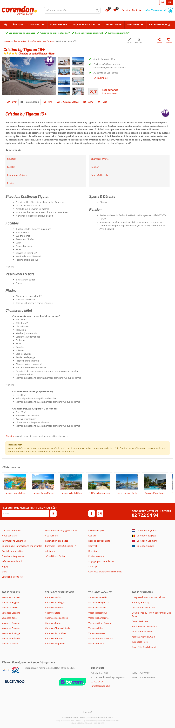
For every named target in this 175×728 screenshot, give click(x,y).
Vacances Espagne (11, 612)
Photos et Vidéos (70, 101)
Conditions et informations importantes (22, 545)
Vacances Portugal (11, 633)
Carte (90, 101)
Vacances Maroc (10, 643)
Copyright (93, 545)
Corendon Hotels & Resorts (59, 545)
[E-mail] (25, 513)
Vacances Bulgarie (11, 638)
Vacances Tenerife (97, 597)
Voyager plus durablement (101, 561)
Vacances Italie (9, 617)
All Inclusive (114, 24)
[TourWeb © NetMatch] (87, 712)
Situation (11, 158)
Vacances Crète (52, 623)
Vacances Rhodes (54, 638)
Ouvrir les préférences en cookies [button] (105, 571)
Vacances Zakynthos (55, 633)
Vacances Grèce (9, 607)
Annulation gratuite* (119, 32)
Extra (4, 571)
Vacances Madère (54, 607)
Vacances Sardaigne (55, 602)
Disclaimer (10, 436)
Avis (50, 101)
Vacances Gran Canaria (99, 623)
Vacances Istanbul (97, 612)
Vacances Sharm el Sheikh (58, 628)
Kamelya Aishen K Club (143, 636)
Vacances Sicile (52, 612)
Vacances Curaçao (11, 628)
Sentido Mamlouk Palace (144, 626)
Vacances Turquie (10, 597)
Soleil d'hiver (58, 24)
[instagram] (100, 513)
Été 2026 (18, 24)
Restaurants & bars (16, 174)
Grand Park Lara (140, 621)
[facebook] (91, 513)
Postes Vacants (96, 556)
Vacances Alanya (96, 633)
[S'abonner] (53, 513)
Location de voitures (12, 576)
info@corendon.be (100, 685)
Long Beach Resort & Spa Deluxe (148, 597)
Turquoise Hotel (140, 641)
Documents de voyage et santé (61, 530)
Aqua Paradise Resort (142, 631)
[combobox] (72, 10)
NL (163, 2)
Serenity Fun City (140, 602)
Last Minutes (36, 24)
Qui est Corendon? (11, 530)
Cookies (92, 535)
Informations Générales (14, 540)
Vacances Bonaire (10, 623)
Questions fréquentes (13, 556)
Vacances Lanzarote (98, 617)
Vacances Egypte (10, 602)
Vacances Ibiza (95, 628)
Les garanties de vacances (22, 32)
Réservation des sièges (56, 540)
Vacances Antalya (97, 607)
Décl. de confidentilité (99, 540)
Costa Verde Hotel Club (143, 607)
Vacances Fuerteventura (100, 638)
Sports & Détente (99, 174)
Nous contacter (9, 535)
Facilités (11, 166)
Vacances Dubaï (53, 597)
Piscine (10, 183)
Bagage (5, 566)
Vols (105, 101)
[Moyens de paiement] (14, 681)
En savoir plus (100, 77)
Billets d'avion (158, 24)
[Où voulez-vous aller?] (72, 10)
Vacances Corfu (96, 643)
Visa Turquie (51, 535)
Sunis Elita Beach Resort (144, 647)
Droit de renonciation (12, 551)
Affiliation (50, 551)
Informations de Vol (12, 561)
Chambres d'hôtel (100, 158)
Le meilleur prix (96, 530)
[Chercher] (97, 10)
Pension (95, 166)
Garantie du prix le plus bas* (55, 32)
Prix (14, 101)
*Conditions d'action (55, 556)
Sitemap (92, 566)
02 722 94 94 (145, 515)
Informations (32, 101)
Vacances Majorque (55, 643)
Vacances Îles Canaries (56, 617)
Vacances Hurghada (98, 602)
